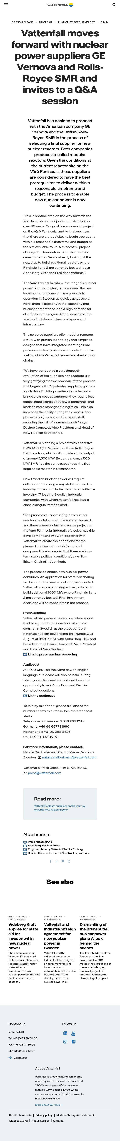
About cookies (40, 1120)
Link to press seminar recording (52, 654)
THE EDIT (94, 917)
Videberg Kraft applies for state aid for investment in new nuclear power (23, 936)
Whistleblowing (18, 1120)
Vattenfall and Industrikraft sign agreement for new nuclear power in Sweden (60, 936)
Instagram (65, 1041)
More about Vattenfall (48, 1104)
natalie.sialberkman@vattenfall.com (69, 757)
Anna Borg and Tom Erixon (44, 845)
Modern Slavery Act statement (75, 1115)
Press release (23, 22)
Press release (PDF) (40, 841)
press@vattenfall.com (44, 773)
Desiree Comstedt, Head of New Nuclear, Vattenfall (59, 853)
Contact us (20, 1057)
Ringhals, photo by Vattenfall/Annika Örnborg (55, 849)
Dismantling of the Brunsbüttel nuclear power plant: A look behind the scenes (94, 936)
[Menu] (6, 5)
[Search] (115, 4)
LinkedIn (65, 1033)
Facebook (73, 1041)
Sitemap (58, 1120)
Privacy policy (43, 1115)
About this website (20, 1115)
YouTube (73, 1033)
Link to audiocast (41, 695)
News (11, 917)
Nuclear (45, 22)
